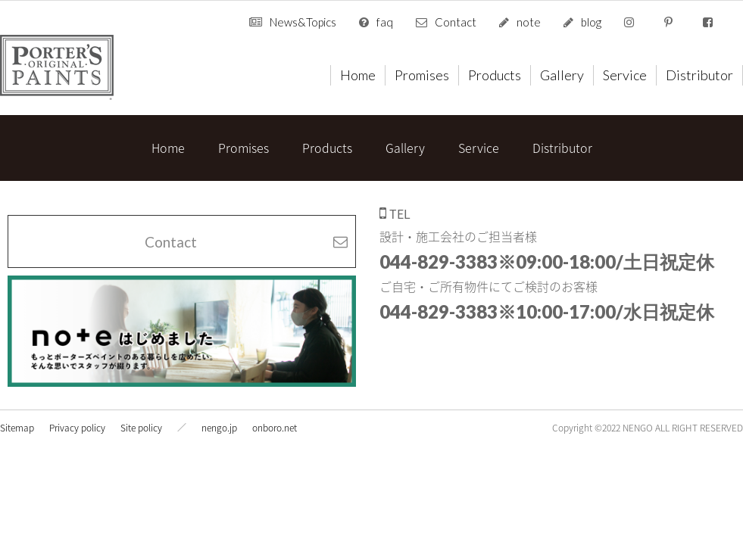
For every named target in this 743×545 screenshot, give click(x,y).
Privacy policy (77, 427)
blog (591, 22)
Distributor (699, 75)
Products (494, 75)
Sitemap (17, 427)
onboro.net (274, 427)
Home (358, 75)
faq (384, 22)
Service (625, 75)
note (529, 22)
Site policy (141, 427)
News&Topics (303, 22)
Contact (455, 22)
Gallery (562, 75)
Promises (422, 75)
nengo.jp (219, 427)
